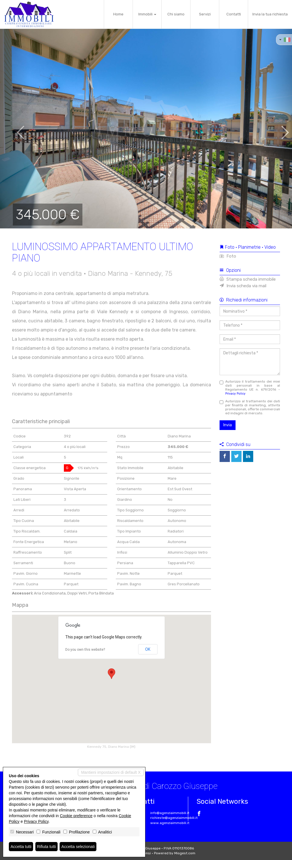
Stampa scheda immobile (248, 279)
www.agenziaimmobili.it (169, 823)
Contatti (233, 14)
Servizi (205, 14)
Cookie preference (76, 815)
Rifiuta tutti (46, 846)
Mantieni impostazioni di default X (111, 772)
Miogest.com (184, 853)
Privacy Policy (235, 393)
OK (147, 649)
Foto (228, 256)
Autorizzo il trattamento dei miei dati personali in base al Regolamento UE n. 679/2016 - (250, 387)
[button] (14, 128)
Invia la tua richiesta (270, 14)
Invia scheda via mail (243, 285)
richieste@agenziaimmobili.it (174, 818)
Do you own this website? (85, 650)
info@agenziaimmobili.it (169, 813)
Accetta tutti (21, 846)
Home (118, 14)
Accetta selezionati (78, 846)
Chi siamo (175, 14)
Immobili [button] (147, 14)
